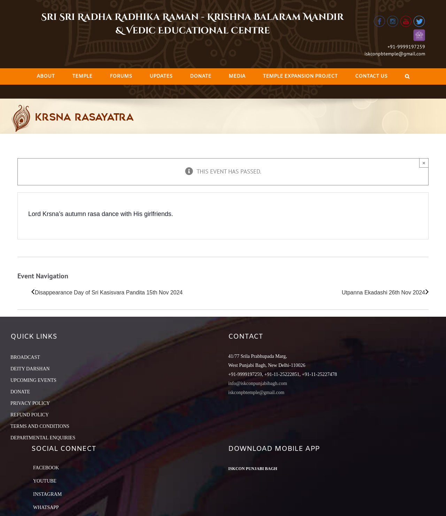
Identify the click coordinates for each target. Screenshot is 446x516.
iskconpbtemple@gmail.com (394, 54)
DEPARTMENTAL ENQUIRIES (42, 437)
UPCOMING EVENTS (33, 380)
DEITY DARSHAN (30, 368)
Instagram (47, 494)
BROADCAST (25, 357)
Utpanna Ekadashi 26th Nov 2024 (383, 292)
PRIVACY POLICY (30, 403)
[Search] (407, 76)
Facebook (46, 467)
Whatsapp (46, 507)
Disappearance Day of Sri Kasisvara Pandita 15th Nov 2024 (109, 292)
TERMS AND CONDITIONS (39, 426)
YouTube (44, 481)
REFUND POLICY (29, 414)
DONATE (20, 391)
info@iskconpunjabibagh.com (257, 383)
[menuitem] (45, 76)
